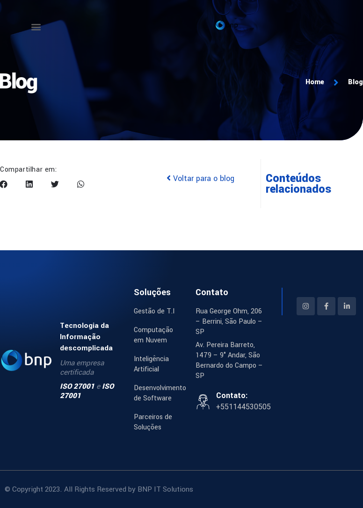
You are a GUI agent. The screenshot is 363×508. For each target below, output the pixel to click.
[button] (36, 26)
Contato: (232, 395)
